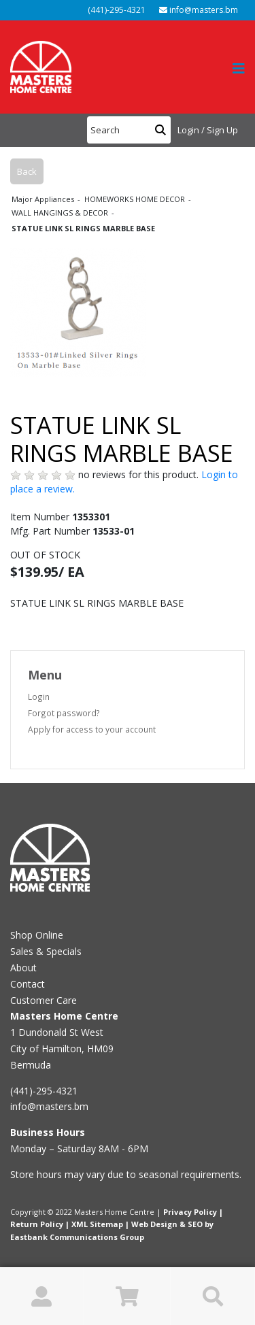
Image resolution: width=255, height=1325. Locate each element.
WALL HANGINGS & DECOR (61, 212)
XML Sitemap (97, 1224)
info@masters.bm (198, 10)
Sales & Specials (46, 951)
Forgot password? (64, 712)
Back (27, 171)
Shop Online (36, 934)
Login (39, 696)
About (23, 967)
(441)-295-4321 (116, 10)
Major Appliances (44, 199)
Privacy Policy (190, 1212)
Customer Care (43, 1000)
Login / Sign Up (207, 130)
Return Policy (36, 1224)
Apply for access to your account (92, 729)
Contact (27, 983)
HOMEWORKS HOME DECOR (135, 199)
